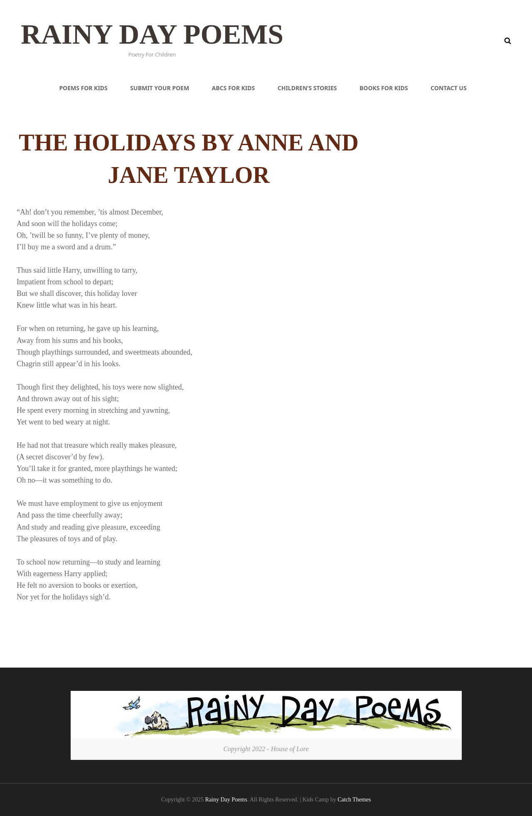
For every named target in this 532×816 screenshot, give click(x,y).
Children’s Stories (307, 88)
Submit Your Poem (159, 88)
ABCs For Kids (233, 88)
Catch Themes (354, 799)
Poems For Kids (83, 88)
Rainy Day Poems (156, 34)
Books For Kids (384, 88)
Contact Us (449, 88)
